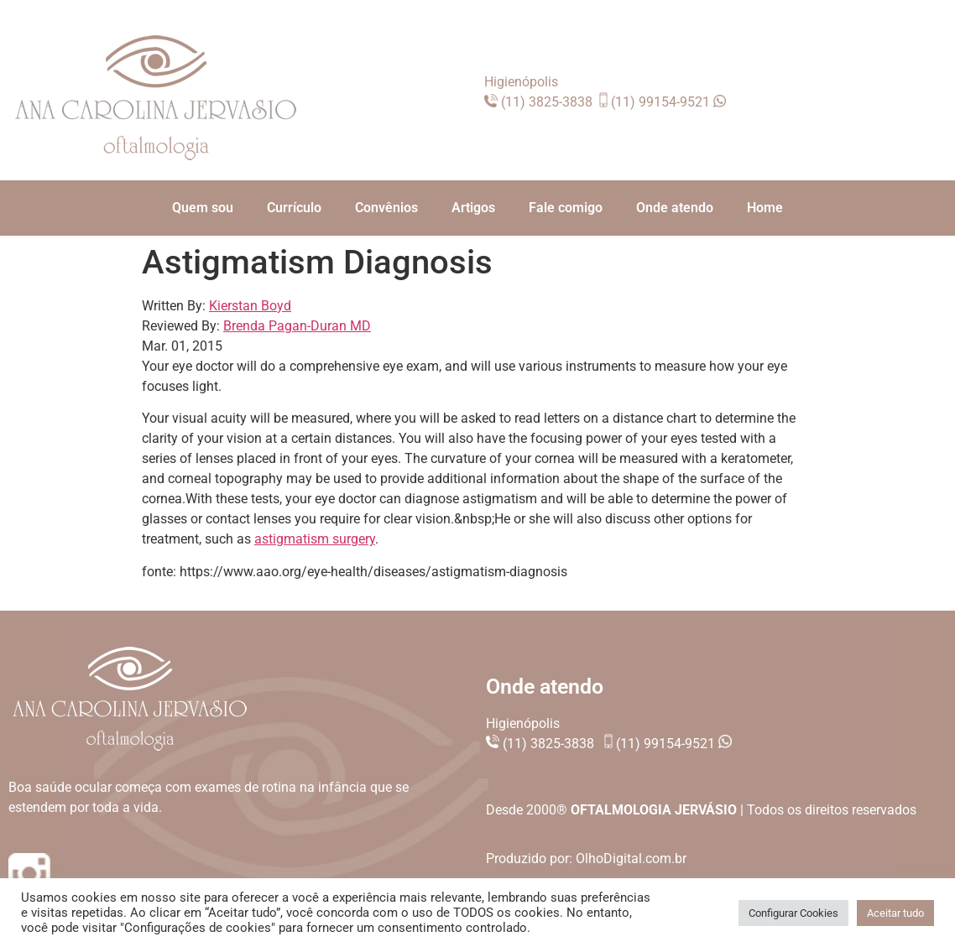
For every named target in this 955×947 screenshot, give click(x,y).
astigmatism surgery (314, 539)
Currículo (294, 208)
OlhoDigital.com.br (631, 858)
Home (765, 208)
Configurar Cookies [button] (793, 913)
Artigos (473, 208)
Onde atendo (674, 208)
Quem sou (202, 208)
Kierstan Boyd (250, 306)
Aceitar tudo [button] (895, 913)
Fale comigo (566, 208)
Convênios (386, 208)
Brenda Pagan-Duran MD (297, 326)
